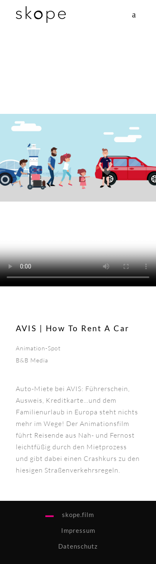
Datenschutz (78, 546)
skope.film (78, 514)
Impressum (78, 530)
